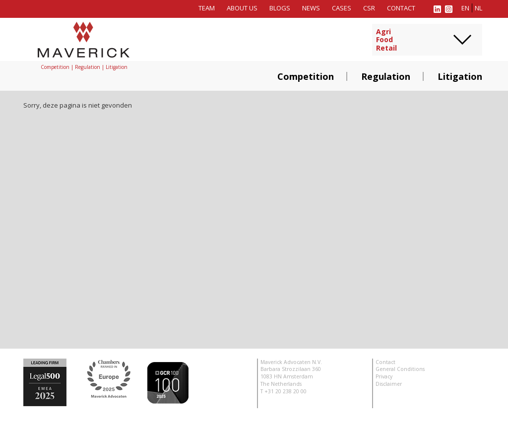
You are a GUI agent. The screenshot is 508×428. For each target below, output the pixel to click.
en (465, 7)
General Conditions (400, 369)
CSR (369, 7)
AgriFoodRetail (386, 40)
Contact (401, 7)
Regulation (385, 76)
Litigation (460, 76)
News (311, 7)
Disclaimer (389, 383)
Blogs (279, 7)
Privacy (384, 376)
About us (242, 7)
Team (206, 7)
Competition (305, 76)
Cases (341, 7)
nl (478, 7)
